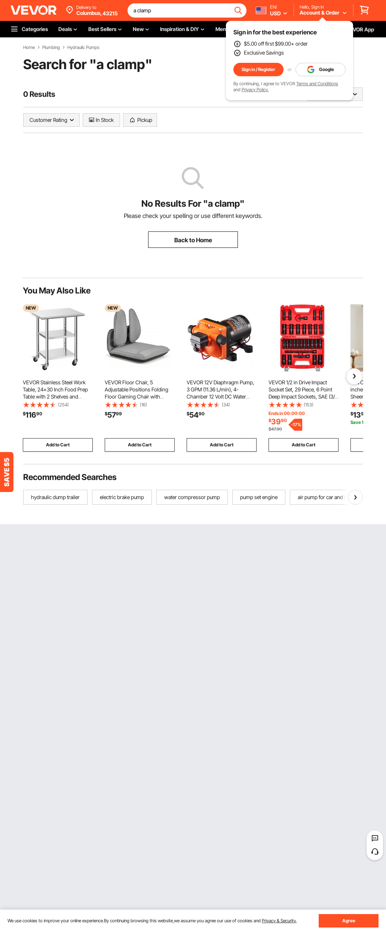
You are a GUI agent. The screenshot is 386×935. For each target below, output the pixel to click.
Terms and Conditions (317, 83)
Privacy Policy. (255, 89)
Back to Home (193, 240)
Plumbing (51, 47)
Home (29, 47)
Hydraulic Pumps (83, 47)
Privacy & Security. (279, 920)
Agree (348, 920)
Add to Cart (58, 444)
